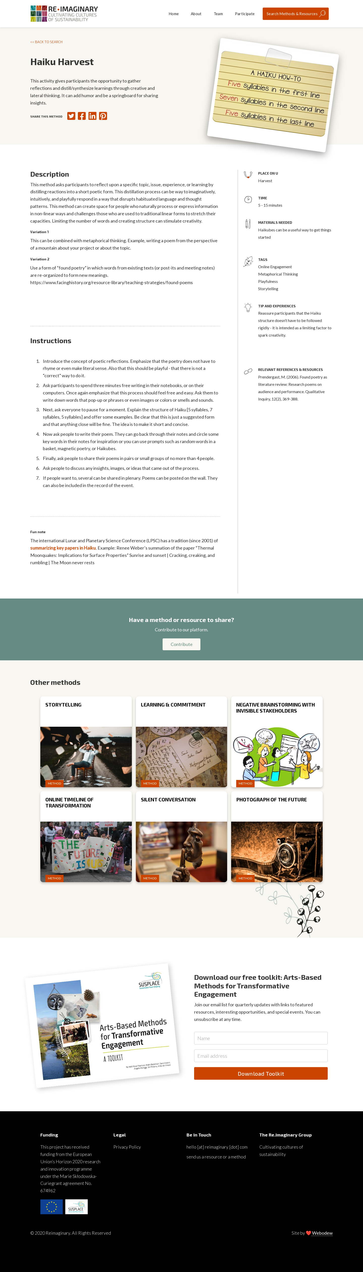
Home (174, 13)
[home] (64, 13)
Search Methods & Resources (292, 13)
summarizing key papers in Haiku (63, 548)
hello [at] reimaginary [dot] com (217, 1147)
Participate (245, 13)
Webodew (322, 1233)
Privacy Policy (127, 1147)
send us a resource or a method (216, 1156)
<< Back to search (46, 42)
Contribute (182, 644)
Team (218, 13)
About (196, 13)
